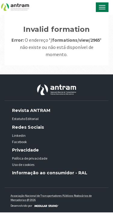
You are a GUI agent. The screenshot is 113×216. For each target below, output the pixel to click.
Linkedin (19, 135)
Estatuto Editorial (25, 118)
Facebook (19, 142)
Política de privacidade (29, 158)
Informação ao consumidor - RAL (49, 173)
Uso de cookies (23, 164)
